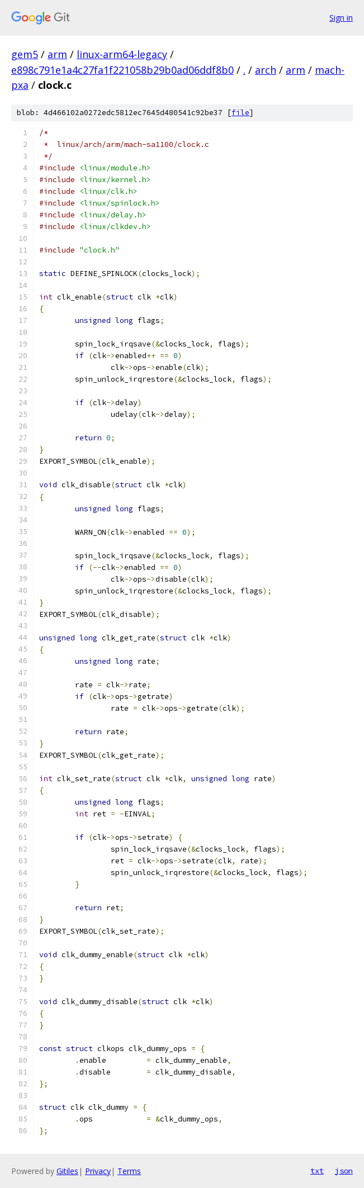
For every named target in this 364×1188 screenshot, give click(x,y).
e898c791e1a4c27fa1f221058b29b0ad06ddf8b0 (122, 70)
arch (265, 70)
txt (317, 1171)
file (240, 112)
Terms (129, 1171)
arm (57, 54)
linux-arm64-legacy (122, 54)
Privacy (98, 1171)
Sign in (341, 17)
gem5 (24, 54)
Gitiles (67, 1171)
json (344, 1171)
